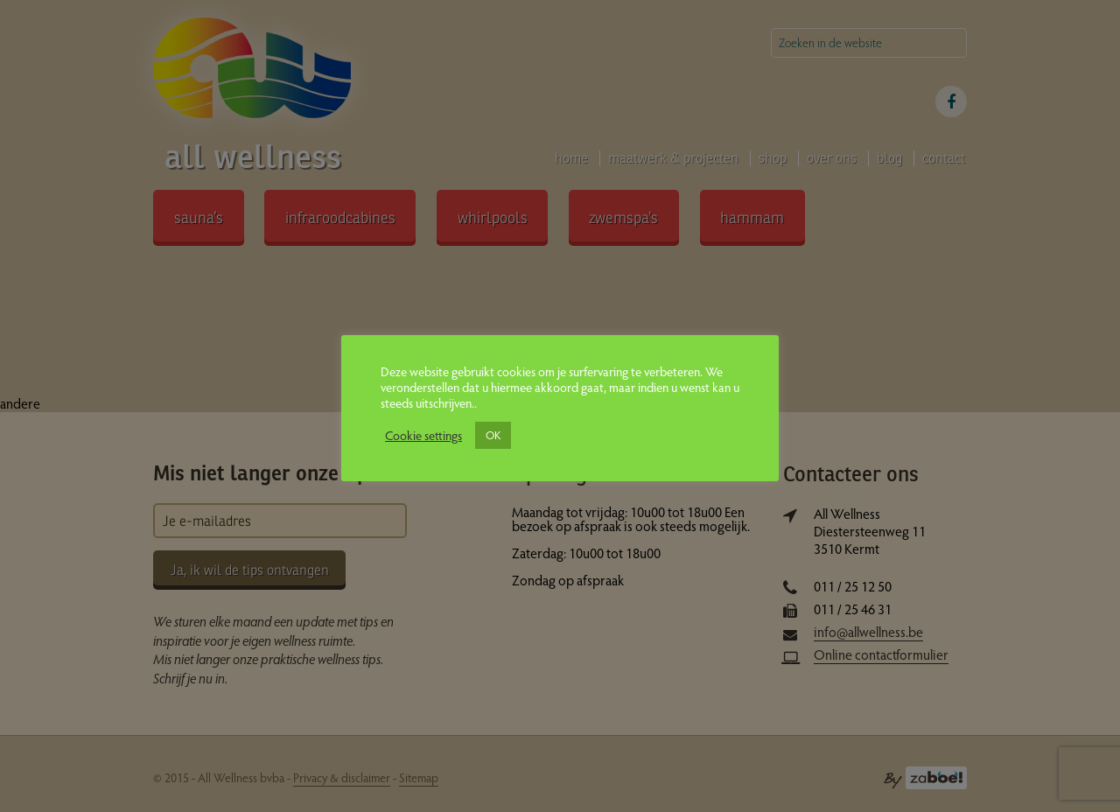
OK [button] (493, 435)
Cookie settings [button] (423, 435)
